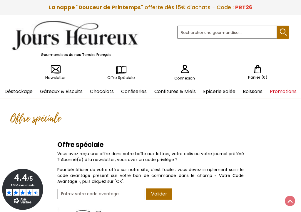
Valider (159, 194)
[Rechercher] (227, 32)
